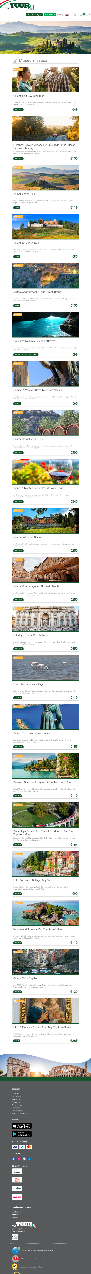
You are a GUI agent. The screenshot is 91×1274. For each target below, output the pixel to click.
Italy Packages (34, 14)
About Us (15, 1093)
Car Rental (50, 14)
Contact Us (16, 1102)
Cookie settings (17, 1111)
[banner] (20, 6)
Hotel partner (16, 1212)
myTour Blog (16, 1096)
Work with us (16, 1099)
